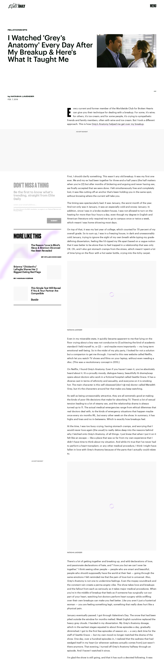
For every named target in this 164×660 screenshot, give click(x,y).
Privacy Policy (18, 212)
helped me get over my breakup (118, 124)
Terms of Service (53, 211)
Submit (54, 222)
